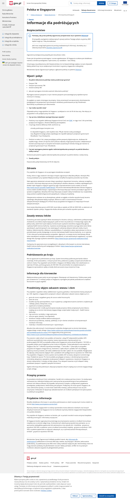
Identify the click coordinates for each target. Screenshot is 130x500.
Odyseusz (85, 36)
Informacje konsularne (105, 10)
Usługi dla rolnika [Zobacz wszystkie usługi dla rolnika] (9, 45)
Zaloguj (114, 3)
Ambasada (76, 10)
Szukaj (101, 3)
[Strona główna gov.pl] (15, 3)
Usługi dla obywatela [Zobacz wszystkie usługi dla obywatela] (10, 34)
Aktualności (118, 10)
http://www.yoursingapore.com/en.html (45, 404)
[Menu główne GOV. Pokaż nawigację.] (3, 3)
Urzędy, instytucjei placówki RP (8, 26)
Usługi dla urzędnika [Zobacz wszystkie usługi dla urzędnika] (10, 41)
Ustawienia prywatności (61, 466)
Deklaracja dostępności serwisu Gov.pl (39, 466)
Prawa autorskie (71, 463)
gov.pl (32, 458)
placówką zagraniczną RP (55, 48)
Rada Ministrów (7, 14)
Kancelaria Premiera (9, 17)
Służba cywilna (44, 463)
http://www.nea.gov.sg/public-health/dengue (41, 187)
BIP (63, 463)
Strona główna (9, 10)
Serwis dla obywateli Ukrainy (12, 64)
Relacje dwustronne (89, 10)
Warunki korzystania (84, 463)
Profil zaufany (6, 52)
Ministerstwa (6, 21)
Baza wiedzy (6, 55)
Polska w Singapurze (41, 9)
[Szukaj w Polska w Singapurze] (83, 3)
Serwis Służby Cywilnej (9, 59)
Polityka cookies (32, 463)
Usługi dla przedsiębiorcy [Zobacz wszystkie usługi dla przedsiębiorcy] (12, 38)
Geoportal (96, 463)
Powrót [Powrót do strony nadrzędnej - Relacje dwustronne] (31, 19)
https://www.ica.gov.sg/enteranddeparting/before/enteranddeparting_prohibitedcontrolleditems (57, 334)
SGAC (71, 120)
